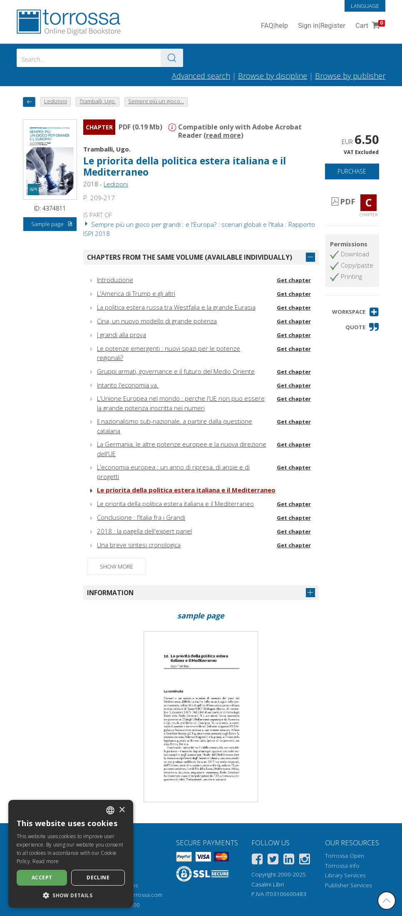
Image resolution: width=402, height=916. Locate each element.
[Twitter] (273, 860)
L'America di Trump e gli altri (136, 293)
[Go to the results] (172, 58)
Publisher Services (348, 885)
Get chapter (294, 280)
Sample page (52, 224)
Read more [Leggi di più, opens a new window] (45, 861)
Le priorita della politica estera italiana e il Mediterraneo (184, 166)
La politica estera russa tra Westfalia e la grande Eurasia (176, 307)
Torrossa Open (344, 855)
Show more (116, 566)
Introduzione (115, 280)
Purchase (351, 171)
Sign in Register (321, 26)
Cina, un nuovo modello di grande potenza (157, 321)
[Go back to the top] (386, 900)
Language (365, 6)
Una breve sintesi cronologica (139, 545)
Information (110, 592)
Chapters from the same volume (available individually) (189, 257)
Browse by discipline (272, 76)
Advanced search (201, 76)
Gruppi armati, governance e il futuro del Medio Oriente (176, 371)
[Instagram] (305, 860)
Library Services (345, 875)
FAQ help (274, 26)
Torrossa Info (342, 865)
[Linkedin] (289, 860)
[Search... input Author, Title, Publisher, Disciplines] (100, 58)
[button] (355, 312)
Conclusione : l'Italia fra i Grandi (141, 517)
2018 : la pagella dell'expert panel (144, 531)
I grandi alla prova (121, 334)
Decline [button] (98, 877)
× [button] (122, 810)
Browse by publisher (350, 76)
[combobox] (100, 58)
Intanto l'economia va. (128, 385)
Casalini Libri (267, 884)
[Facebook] (257, 860)
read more (223, 135)
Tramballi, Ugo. (107, 149)
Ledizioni (116, 184)
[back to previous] (29, 102)
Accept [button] (42, 877)
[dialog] (70, 854)
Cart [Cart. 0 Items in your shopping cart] (369, 26)
